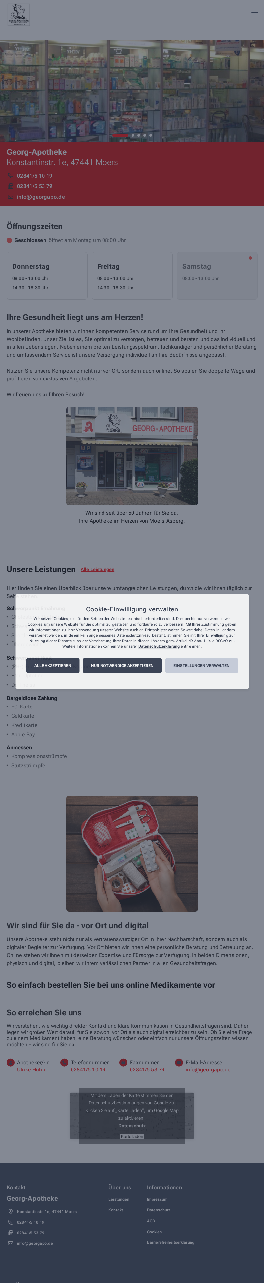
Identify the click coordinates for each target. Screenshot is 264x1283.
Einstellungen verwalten (201, 665)
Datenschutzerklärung (159, 646)
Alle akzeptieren (52, 665)
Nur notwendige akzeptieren (122, 665)
